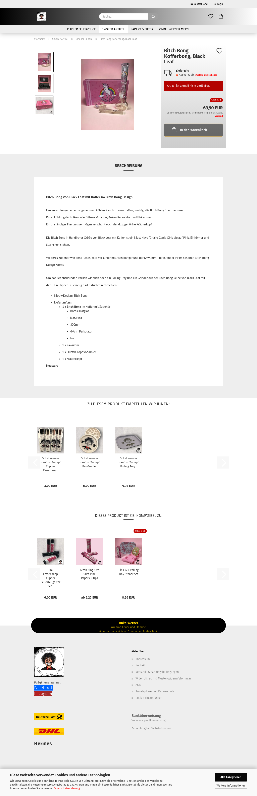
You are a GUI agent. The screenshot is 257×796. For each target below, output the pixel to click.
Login (218, 4)
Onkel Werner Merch (174, 29)
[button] (221, 16)
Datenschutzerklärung (66, 788)
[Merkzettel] (211, 16)
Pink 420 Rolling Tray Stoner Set (128, 572)
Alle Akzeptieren (230, 777)
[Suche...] (153, 16)
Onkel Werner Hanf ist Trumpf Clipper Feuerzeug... (51, 464)
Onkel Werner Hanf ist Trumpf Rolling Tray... (128, 462)
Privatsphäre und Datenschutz (155, 691)
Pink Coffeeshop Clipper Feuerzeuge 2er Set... (50, 578)
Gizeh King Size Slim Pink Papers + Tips (89, 574)
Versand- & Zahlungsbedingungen (157, 672)
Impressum (143, 659)
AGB (138, 685)
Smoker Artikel (113, 29)
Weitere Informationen (231, 785)
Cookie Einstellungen (149, 698)
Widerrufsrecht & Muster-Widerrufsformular (163, 678)
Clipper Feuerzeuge (81, 29)
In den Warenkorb (189, 129)
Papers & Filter (142, 29)
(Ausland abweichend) (206, 75)
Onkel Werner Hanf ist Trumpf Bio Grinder (90, 462)
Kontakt (140, 665)
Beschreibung (129, 165)
